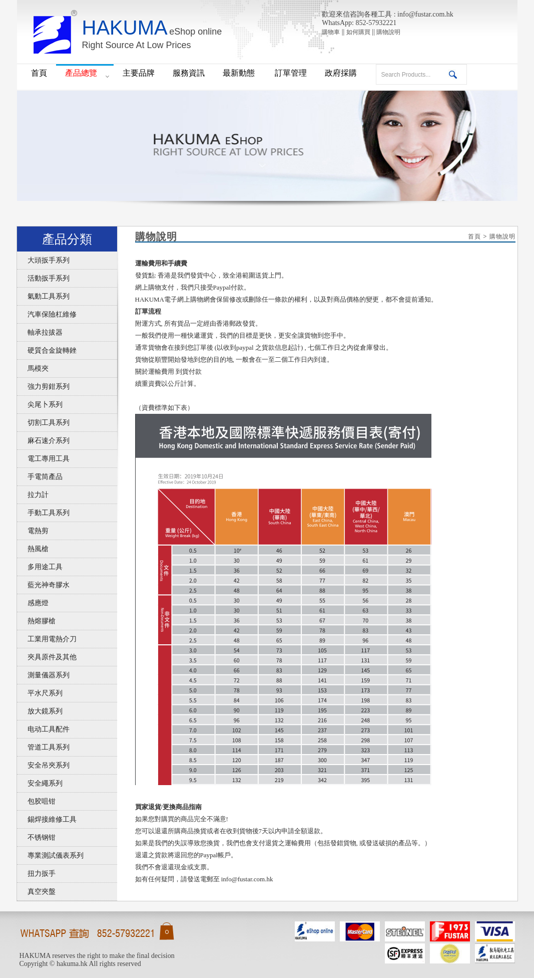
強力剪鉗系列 (43, 386)
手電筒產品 (40, 476)
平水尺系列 (40, 693)
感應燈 (33, 603)
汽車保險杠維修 (47, 314)
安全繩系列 (40, 783)
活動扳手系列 (43, 278)
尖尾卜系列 (40, 404)
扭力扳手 (36, 873)
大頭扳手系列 (43, 260)
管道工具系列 (43, 747)
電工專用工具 (43, 458)
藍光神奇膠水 (43, 585)
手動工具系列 (43, 513)
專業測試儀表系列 (50, 855)
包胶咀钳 (36, 801)
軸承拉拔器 (40, 332)
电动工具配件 (43, 729)
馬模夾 (33, 368)
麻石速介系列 (43, 440)
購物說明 (388, 32)
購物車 (331, 32)
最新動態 (240, 73)
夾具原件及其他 (47, 657)
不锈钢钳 (36, 837)
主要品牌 (139, 73)
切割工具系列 (43, 422)
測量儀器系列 (43, 675)
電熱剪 (33, 531)
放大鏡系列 (40, 711)
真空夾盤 (36, 891)
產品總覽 (81, 73)
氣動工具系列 (43, 296)
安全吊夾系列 (43, 765)
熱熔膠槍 (36, 621)
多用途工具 (40, 567)
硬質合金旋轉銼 (47, 350)
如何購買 (358, 32)
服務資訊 (189, 73)
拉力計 (33, 495)
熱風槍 (33, 549)
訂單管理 (291, 73)
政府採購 (341, 73)
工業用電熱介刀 (47, 639)
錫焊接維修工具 (47, 819)
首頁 (39, 73)
